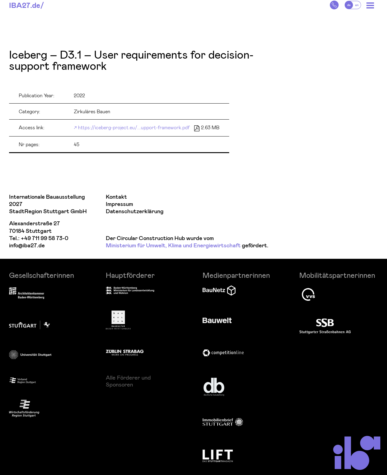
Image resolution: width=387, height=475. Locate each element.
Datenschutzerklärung (135, 211)
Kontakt (116, 197)
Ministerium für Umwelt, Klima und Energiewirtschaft (173, 246)
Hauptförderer (130, 275)
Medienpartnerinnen (236, 275)
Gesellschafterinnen (41, 275)
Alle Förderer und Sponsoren (128, 380)
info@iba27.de (27, 246)
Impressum (119, 204)
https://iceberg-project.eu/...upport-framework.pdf (134, 127)
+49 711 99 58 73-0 (44, 238)
